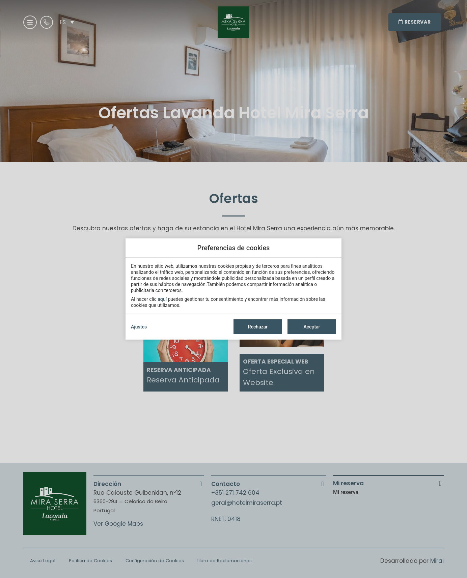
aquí (162, 299)
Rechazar (258, 326)
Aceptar (311, 326)
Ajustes (139, 326)
